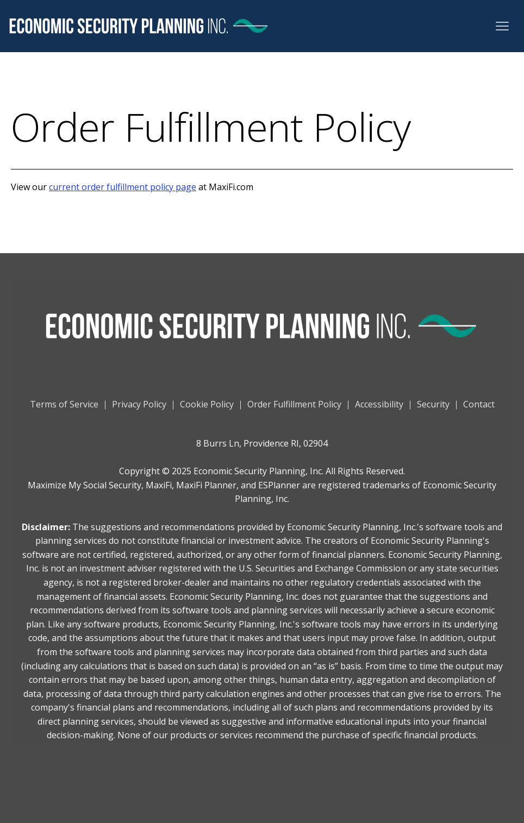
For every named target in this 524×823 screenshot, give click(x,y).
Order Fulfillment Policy (294, 408)
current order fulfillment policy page (122, 187)
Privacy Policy (139, 408)
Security (433, 408)
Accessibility (379, 408)
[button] (502, 26)
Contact (479, 408)
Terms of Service (64, 408)
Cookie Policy (207, 408)
